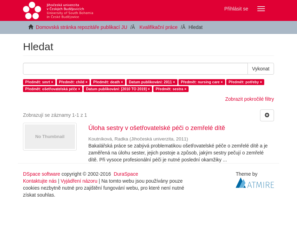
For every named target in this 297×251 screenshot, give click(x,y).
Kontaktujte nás (40, 181)
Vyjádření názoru (79, 181)
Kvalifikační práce (158, 27)
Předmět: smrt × (39, 82)
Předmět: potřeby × (245, 82)
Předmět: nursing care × (202, 82)
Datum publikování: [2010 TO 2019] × (118, 89)
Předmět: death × (108, 82)
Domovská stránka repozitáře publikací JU (81, 27)
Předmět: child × (73, 82)
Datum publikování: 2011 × (152, 82)
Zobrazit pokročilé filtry (249, 99)
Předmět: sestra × (170, 89)
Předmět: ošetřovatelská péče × (52, 89)
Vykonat (260, 68)
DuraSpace (126, 174)
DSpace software (41, 174)
